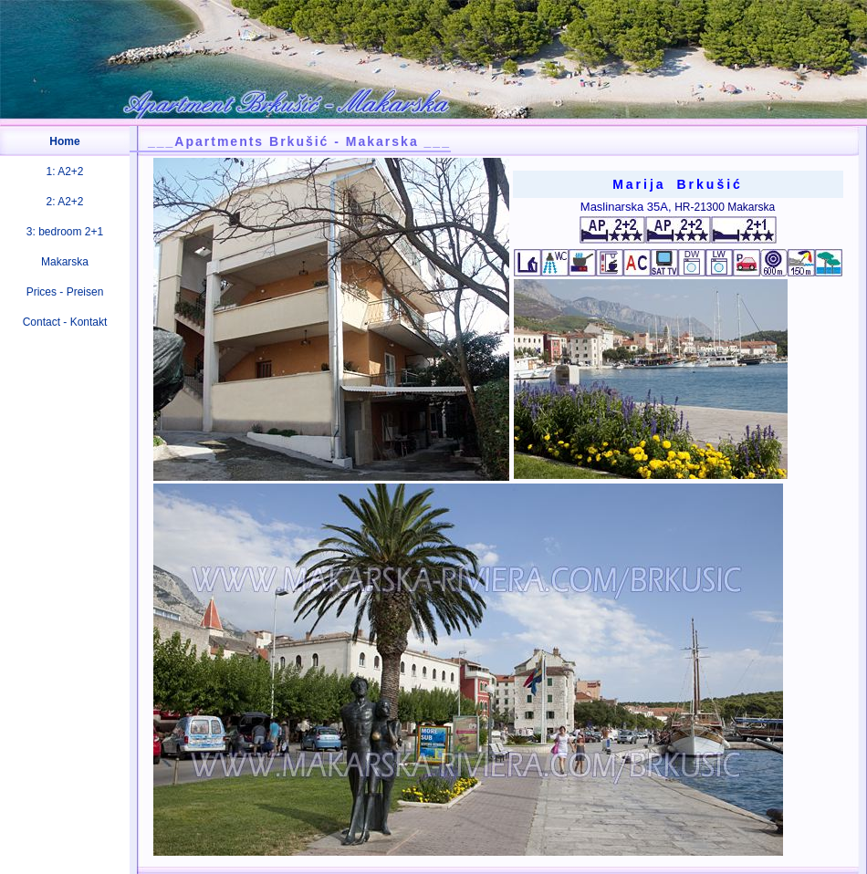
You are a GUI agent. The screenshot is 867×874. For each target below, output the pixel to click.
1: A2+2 (64, 171)
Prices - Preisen (65, 292)
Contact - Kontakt (65, 322)
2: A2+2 (64, 201)
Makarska (65, 261)
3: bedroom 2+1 (64, 231)
